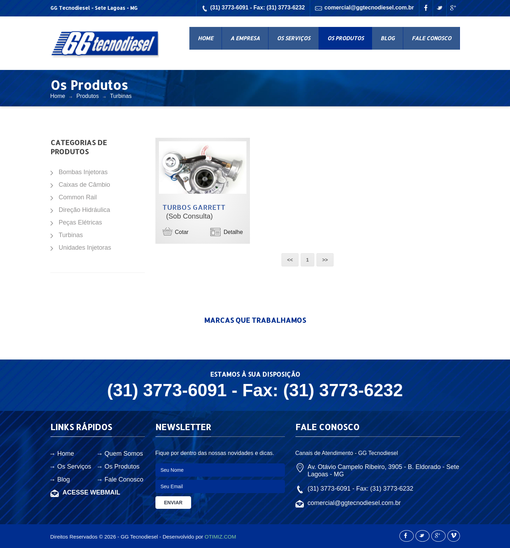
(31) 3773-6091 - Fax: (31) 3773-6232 (253, 8)
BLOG (387, 38)
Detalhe (226, 232)
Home (57, 96)
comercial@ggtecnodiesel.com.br (364, 8)
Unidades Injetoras (85, 247)
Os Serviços (74, 466)
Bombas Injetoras (83, 172)
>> (325, 260)
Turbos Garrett (193, 207)
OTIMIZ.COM (220, 537)
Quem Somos (124, 453)
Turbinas (121, 96)
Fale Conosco (124, 479)
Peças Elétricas (80, 222)
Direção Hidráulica (84, 209)
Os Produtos (122, 466)
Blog (63, 479)
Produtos (87, 96)
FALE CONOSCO (431, 38)
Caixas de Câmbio (84, 184)
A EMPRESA (245, 38)
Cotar (175, 231)
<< (290, 260)
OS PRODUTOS (345, 38)
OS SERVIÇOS (293, 38)
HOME (205, 38)
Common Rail (78, 197)
